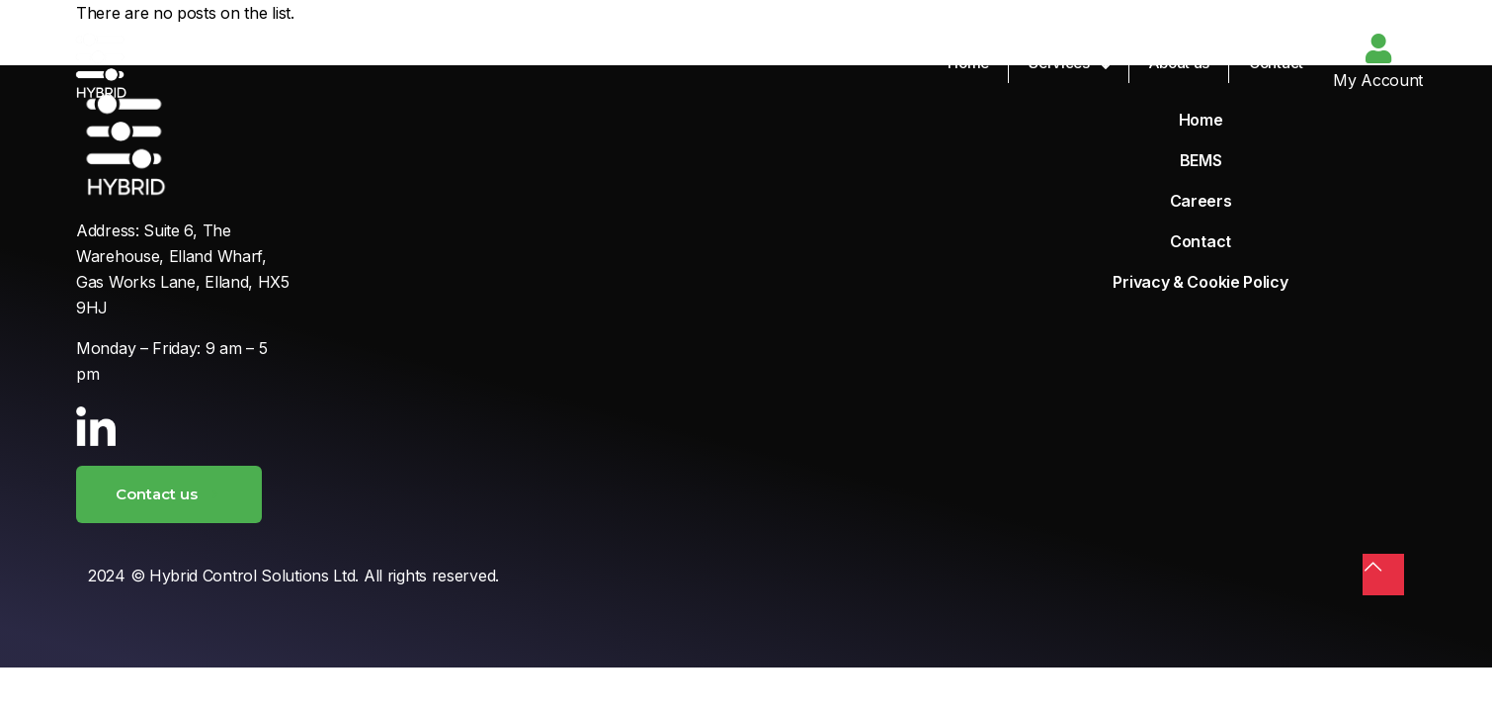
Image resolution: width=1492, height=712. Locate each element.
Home (1201, 120)
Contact (1200, 241)
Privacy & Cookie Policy (1200, 282)
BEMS (1201, 160)
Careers (1201, 201)
